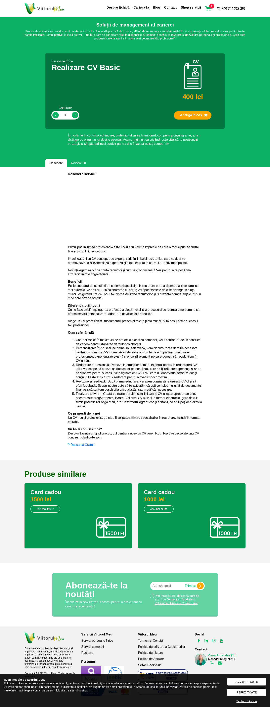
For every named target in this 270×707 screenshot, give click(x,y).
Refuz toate (247, 692)
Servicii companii (92, 646)
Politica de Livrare (150, 652)
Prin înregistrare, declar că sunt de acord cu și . (177, 599)
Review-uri (78, 163)
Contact (170, 7)
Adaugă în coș (194, 115)
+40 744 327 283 (231, 8)
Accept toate (247, 681)
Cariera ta (141, 7)
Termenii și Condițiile (180, 599)
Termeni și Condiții (150, 640)
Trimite (194, 586)
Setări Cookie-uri (149, 665)
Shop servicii (191, 7)
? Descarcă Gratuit (81, 444)
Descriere (56, 163)
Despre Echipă (118, 7)
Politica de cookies (190, 686)
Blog (156, 7)
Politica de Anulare (151, 659)
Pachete (87, 652)
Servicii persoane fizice (97, 640)
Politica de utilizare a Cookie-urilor (176, 603)
